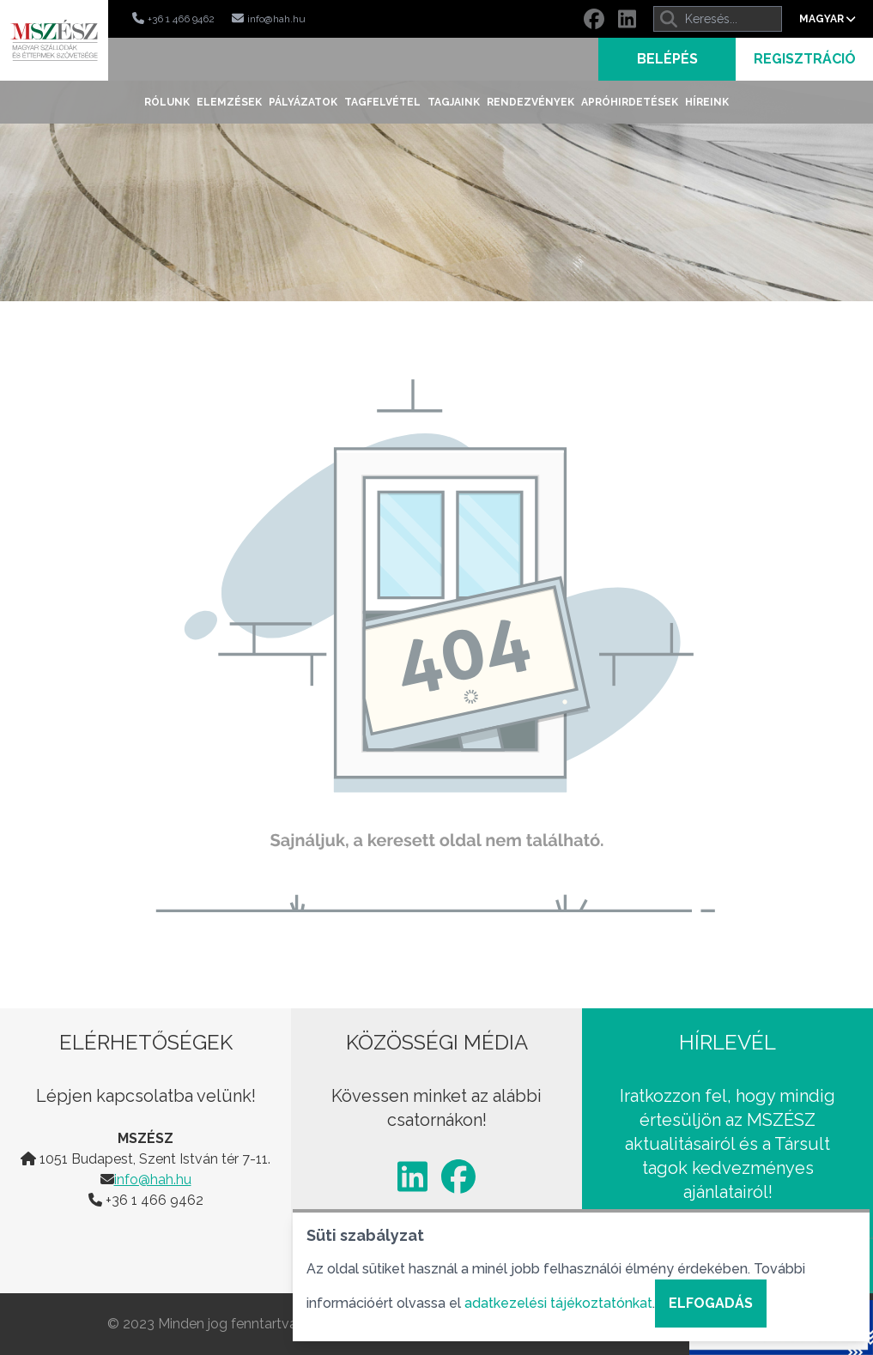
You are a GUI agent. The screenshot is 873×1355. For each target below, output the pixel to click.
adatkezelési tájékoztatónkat (558, 1303)
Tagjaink (453, 102)
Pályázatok (303, 102)
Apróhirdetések (629, 102)
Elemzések (229, 102)
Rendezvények (530, 102)
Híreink (707, 102)
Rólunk (167, 102)
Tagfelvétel (382, 102)
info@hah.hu (152, 1179)
